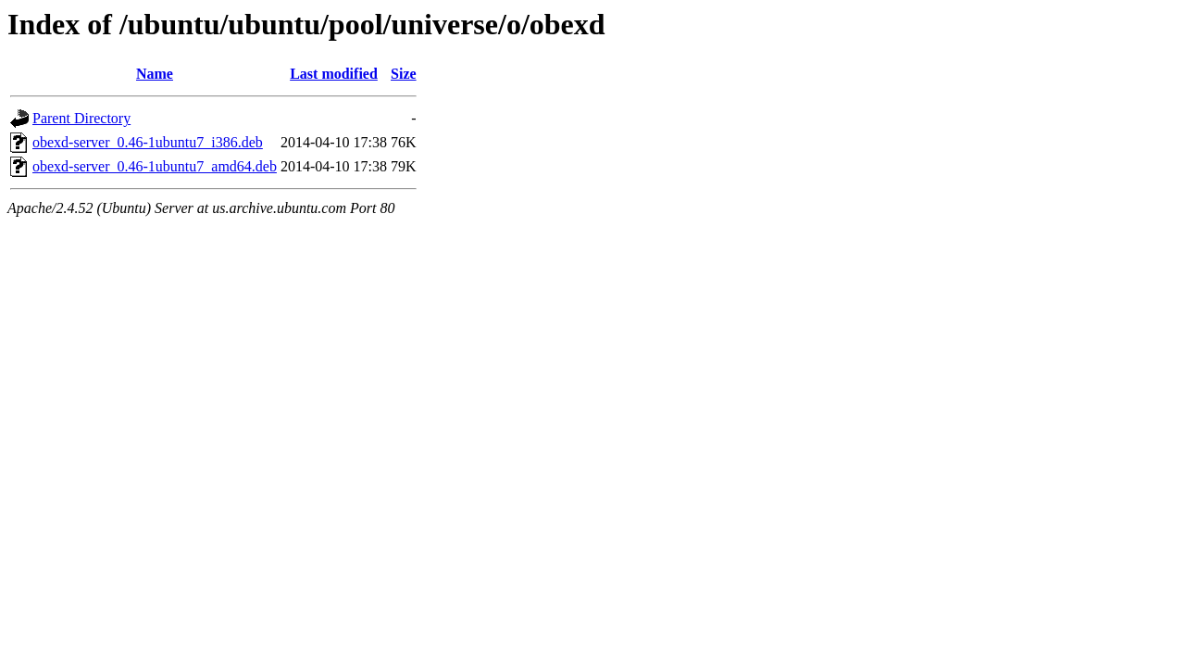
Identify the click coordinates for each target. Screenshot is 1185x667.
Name (154, 74)
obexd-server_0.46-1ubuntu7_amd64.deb (154, 166)
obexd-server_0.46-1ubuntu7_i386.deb (147, 142)
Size (404, 74)
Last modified (334, 74)
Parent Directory (81, 118)
